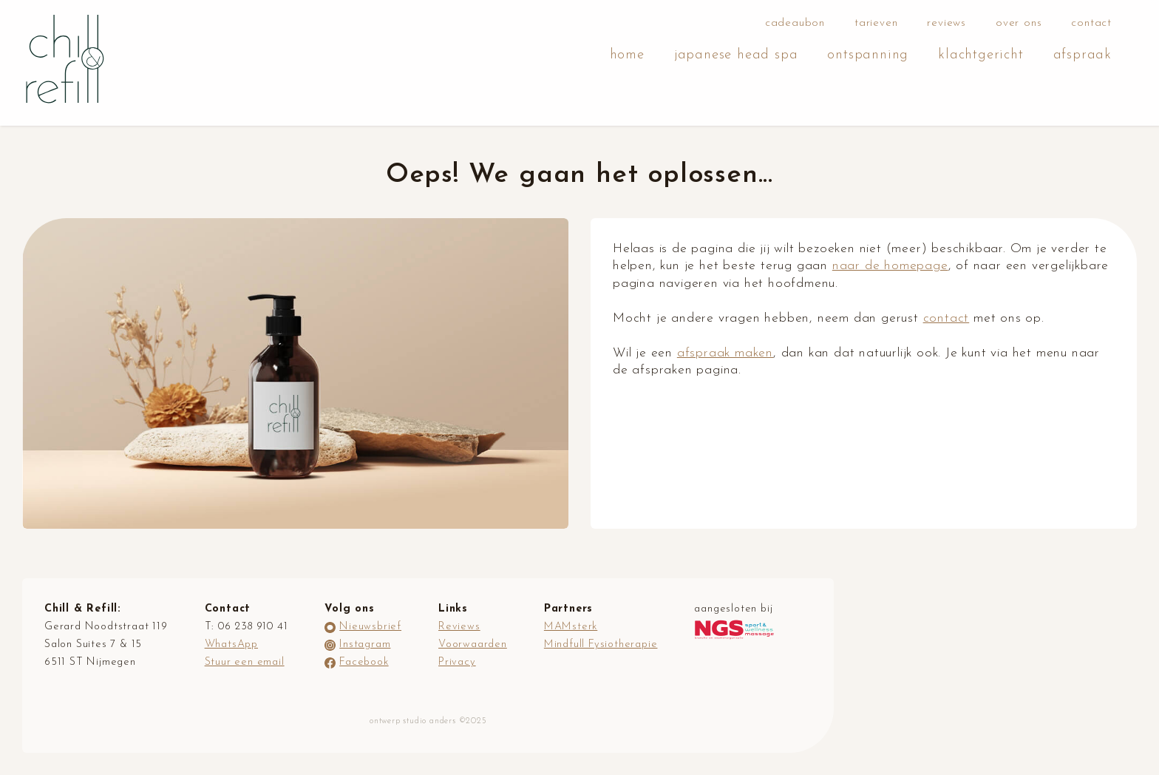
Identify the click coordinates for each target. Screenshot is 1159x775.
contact (1091, 23)
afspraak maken (725, 353)
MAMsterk (570, 626)
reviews (946, 23)
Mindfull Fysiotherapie (601, 644)
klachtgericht (980, 55)
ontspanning (867, 55)
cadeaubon (795, 23)
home (627, 55)
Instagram (364, 644)
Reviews (459, 626)
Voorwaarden (472, 644)
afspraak (1082, 55)
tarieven (875, 23)
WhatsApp (231, 644)
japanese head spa (736, 55)
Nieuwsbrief (370, 626)
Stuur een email (245, 662)
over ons (1018, 23)
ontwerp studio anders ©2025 (428, 721)
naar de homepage (890, 266)
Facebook (363, 662)
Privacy (457, 662)
